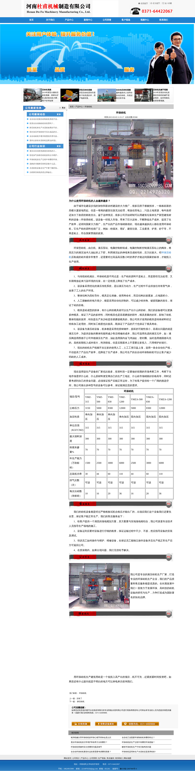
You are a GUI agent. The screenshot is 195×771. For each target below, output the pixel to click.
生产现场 (101, 758)
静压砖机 (80, 701)
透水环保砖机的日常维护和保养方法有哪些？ (89, 742)
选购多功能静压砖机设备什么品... (43, 164)
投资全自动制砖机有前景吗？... (42, 123)
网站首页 (67, 758)
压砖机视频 (46, 90)
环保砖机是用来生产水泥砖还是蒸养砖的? (139, 752)
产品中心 (69, 20)
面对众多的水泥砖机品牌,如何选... (43, 140)
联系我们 (163, 20)
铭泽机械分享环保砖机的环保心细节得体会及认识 (91, 737)
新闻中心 (88, 20)
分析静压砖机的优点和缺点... (41, 172)
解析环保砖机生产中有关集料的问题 (136, 747)
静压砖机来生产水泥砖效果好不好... (44, 128)
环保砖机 (88, 107)
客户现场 (126, 20)
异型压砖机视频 (85, 90)
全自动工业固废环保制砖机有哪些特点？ (138, 737)
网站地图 (127, 758)
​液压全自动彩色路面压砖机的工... (43, 151)
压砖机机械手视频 (160, 90)
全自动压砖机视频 (123, 90)
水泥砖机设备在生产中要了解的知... (44, 168)
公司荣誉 (107, 20)
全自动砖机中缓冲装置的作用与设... (44, 136)
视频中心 (144, 20)
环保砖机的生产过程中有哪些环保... (44, 159)
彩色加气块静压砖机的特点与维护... (44, 155)
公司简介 (76, 758)
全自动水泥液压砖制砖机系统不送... (44, 119)
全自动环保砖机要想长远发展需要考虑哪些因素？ (91, 752)
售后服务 (110, 758)
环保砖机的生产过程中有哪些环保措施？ (138, 742)
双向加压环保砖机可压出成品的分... (44, 132)
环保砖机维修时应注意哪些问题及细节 (86, 747)
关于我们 (50, 20)
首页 (31, 20)
